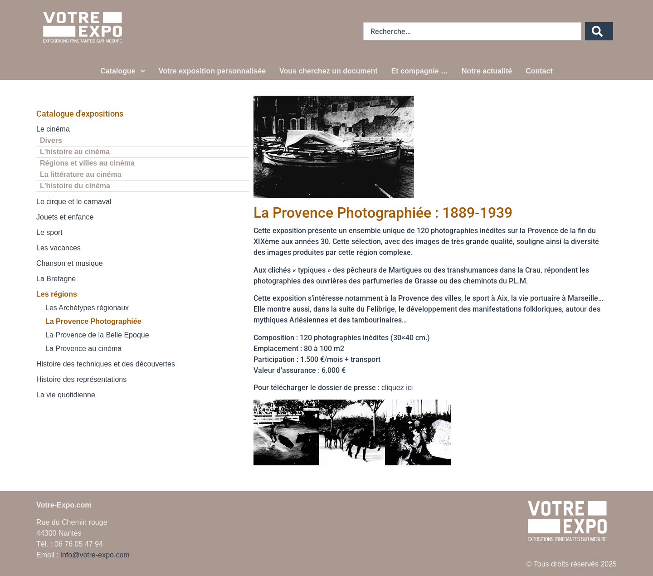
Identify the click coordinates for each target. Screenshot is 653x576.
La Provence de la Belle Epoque (97, 335)
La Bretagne (56, 279)
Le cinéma (53, 129)
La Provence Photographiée (93, 321)
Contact (539, 71)
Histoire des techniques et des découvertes (105, 364)
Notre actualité (487, 71)
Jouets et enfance (64, 217)
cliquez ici (397, 387)
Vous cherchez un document (328, 71)
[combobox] (472, 31)
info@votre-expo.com (94, 555)
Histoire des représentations (81, 379)
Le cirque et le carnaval (73, 201)
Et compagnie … (419, 71)
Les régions (56, 294)
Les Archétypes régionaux (87, 308)
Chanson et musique (69, 263)
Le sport (49, 232)
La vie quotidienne (65, 395)
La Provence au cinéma (83, 348)
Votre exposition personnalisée (212, 71)
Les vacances (58, 248)
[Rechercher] (599, 31)
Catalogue (122, 71)
